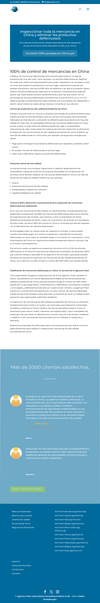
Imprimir (16, 561)
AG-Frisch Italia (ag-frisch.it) (68, 519)
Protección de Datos (21, 565)
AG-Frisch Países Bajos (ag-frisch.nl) (71, 542)
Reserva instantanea (21, 511)
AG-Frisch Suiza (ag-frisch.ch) (68, 550)
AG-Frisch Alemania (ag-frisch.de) (70, 511)
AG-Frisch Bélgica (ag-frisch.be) (69, 546)
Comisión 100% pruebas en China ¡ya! (50, 53)
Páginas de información (23, 527)
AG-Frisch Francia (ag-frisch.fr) (69, 534)
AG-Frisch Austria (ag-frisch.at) (69, 515)
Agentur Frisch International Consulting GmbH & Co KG (43, 596)
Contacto (16, 573)
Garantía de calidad (21, 519)
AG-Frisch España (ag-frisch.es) (69, 523)
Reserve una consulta (22, 515)
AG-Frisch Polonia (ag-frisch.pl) (69, 538)
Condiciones (18, 569)
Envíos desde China (21, 523)
